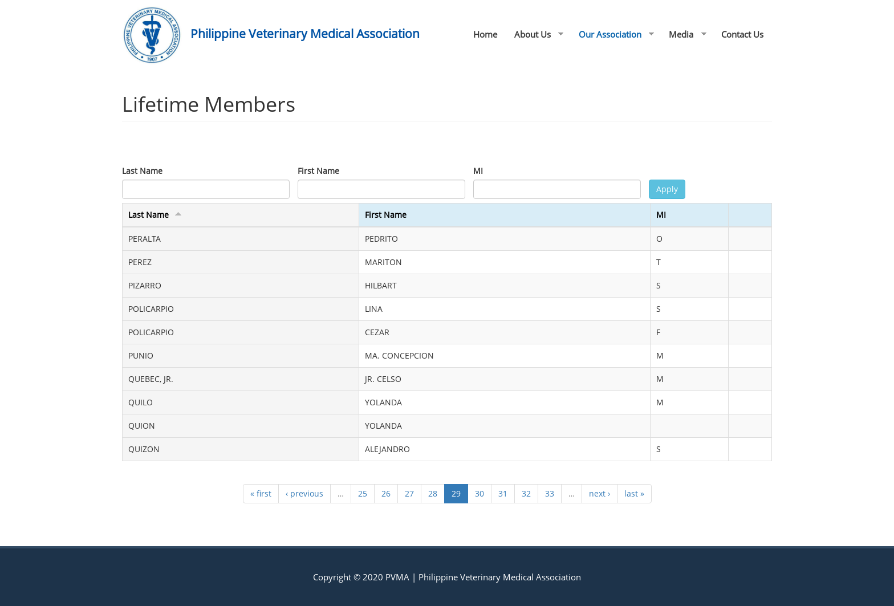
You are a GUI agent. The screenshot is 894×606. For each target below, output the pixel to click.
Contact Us (742, 34)
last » (634, 493)
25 (362, 493)
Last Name (142, 170)
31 (502, 493)
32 (526, 493)
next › (599, 493)
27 (409, 493)
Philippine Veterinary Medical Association (305, 34)
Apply (667, 189)
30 (479, 493)
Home (485, 34)
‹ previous (304, 493)
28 (432, 493)
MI (478, 170)
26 (386, 493)
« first (260, 493)
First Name (318, 170)
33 (549, 493)
